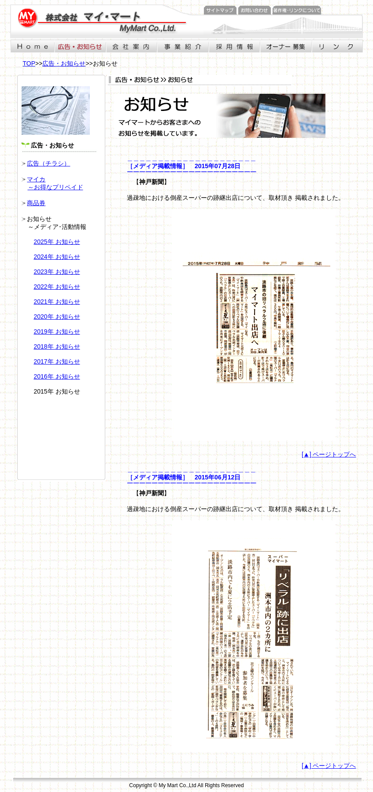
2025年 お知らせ (57, 241)
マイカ (36, 179)
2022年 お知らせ (57, 286)
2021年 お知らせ (57, 301)
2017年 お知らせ (57, 361)
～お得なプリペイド (55, 187)
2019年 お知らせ (57, 331)
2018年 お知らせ (57, 346)
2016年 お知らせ (57, 376)
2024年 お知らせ (57, 256)
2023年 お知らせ (57, 271)
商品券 (36, 202)
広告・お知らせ (63, 63)
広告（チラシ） (48, 163)
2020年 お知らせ (57, 316)
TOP (29, 63)
